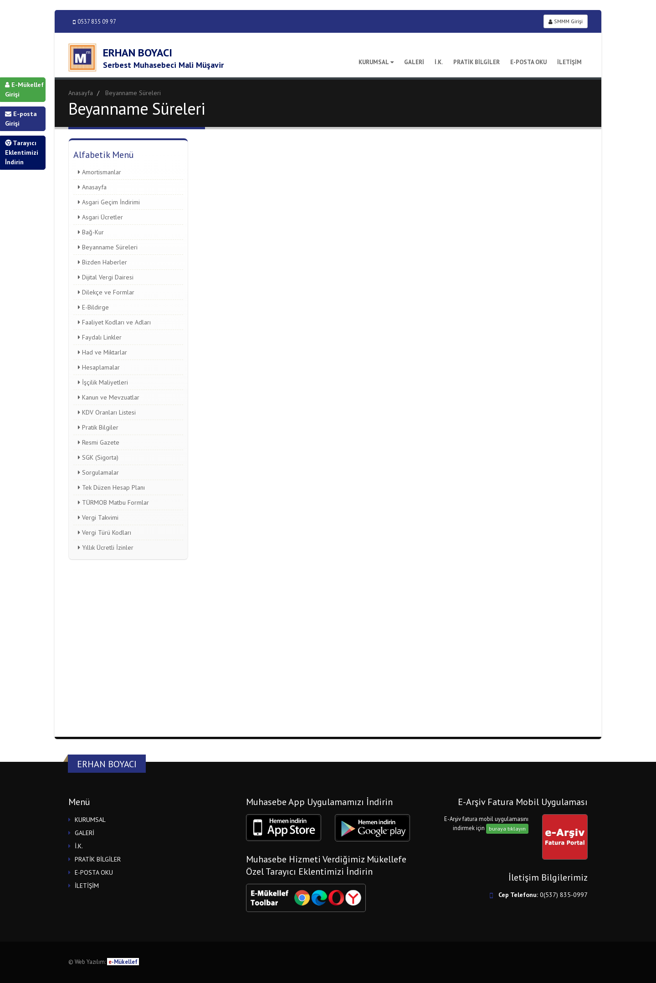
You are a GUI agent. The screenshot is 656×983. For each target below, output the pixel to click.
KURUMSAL (376, 62)
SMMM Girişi (565, 21)
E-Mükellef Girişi (24, 89)
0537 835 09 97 (94, 21)
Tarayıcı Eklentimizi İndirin (21, 152)
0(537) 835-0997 (564, 895)
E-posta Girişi (21, 118)
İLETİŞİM (569, 62)
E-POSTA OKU (528, 62)
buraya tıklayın (507, 828)
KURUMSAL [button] (90, 820)
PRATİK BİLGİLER (476, 62)
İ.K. (439, 62)
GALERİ (414, 62)
